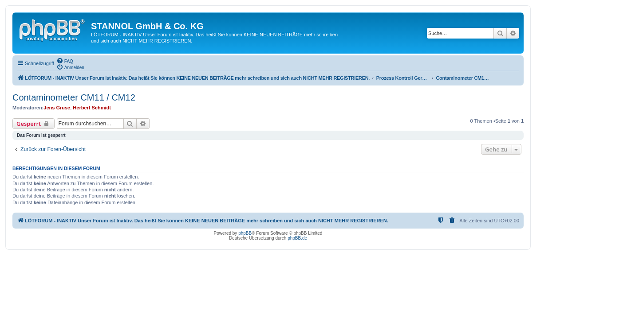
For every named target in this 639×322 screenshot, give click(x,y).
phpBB (245, 233)
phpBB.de (297, 238)
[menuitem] (64, 61)
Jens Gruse (56, 107)
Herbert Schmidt (92, 107)
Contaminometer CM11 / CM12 (73, 97)
